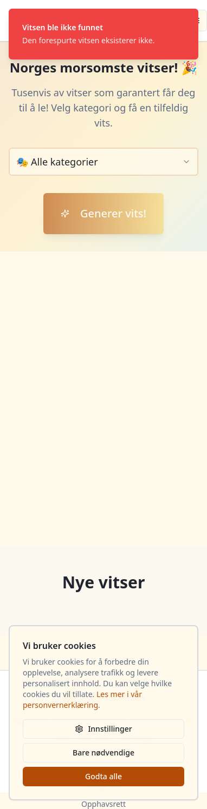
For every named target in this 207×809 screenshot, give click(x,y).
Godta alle (103, 776)
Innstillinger (103, 729)
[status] (103, 34)
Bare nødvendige (103, 752)
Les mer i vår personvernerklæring (82, 699)
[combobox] (103, 162)
